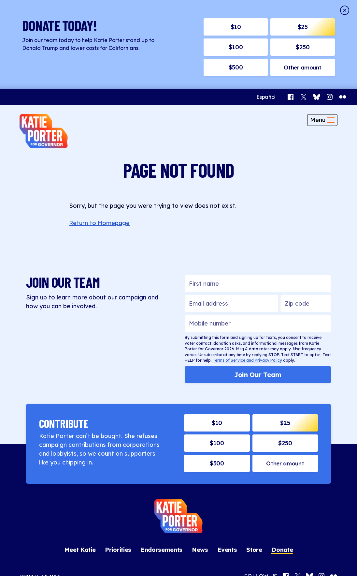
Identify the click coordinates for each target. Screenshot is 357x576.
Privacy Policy (160, 560)
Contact (130, 560)
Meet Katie (80, 461)
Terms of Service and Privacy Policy (247, 271)
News (200, 461)
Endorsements (161, 461)
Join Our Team (257, 286)
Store (254, 461)
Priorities (118, 461)
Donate (282, 461)
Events (227, 461)
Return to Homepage (99, 134)
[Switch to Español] (266, 8)
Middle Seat (222, 560)
